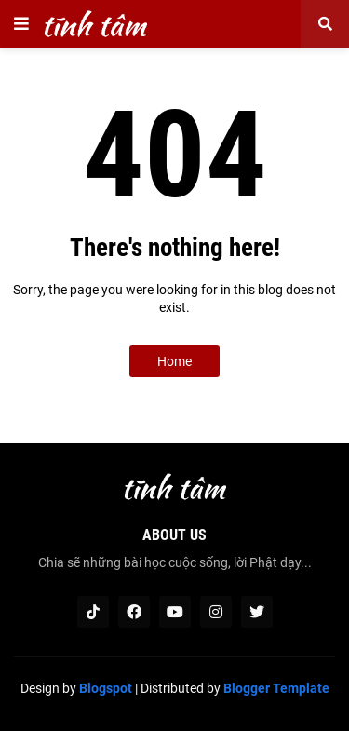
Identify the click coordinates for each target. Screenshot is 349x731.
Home (174, 361)
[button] (21, 24)
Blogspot (105, 688)
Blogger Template (276, 688)
